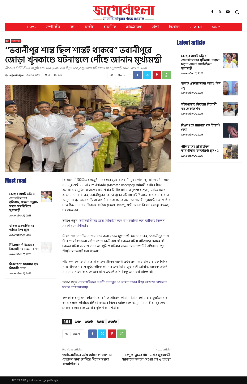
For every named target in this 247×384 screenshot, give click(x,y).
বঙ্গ (7, 41)
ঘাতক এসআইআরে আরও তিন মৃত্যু (21, 228)
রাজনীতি (16, 41)
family (100, 321)
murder (112, 321)
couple (89, 321)
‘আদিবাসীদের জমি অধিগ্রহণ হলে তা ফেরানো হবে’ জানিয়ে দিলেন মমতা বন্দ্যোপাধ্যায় (113, 223)
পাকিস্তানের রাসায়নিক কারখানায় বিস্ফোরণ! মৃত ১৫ (200, 149)
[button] (237, 12)
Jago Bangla (16, 75)
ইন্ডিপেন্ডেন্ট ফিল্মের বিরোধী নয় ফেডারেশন (24, 247)
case (77, 321)
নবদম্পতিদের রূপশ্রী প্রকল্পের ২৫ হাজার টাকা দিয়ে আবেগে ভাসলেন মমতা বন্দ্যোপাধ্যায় (114, 285)
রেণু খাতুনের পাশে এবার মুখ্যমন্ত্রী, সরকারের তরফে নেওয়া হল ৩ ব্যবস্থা (146, 357)
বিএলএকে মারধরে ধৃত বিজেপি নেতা (23, 266)
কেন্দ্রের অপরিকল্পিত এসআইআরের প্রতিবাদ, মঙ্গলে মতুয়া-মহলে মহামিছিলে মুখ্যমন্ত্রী (23, 202)
